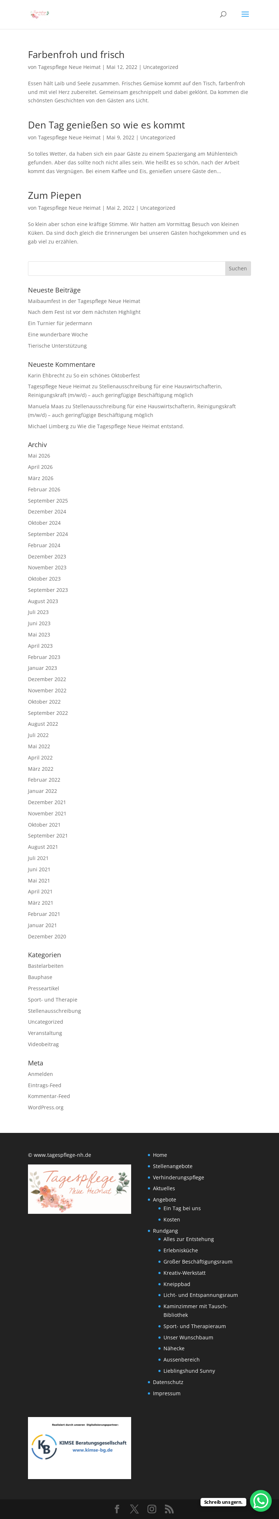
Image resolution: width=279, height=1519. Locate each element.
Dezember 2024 (47, 511)
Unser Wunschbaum (188, 1337)
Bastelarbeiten (46, 965)
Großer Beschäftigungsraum (197, 1261)
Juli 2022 (38, 735)
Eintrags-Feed (44, 1085)
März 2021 (40, 902)
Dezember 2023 (47, 556)
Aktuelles (164, 1188)
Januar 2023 (42, 667)
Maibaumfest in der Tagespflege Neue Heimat (84, 301)
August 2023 (43, 601)
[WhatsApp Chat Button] (261, 1501)
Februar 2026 (44, 489)
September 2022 (48, 712)
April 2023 (40, 645)
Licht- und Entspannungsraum (200, 1294)
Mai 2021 (39, 880)
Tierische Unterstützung (57, 345)
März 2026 (40, 478)
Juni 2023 (39, 623)
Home (160, 1154)
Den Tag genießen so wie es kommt (106, 124)
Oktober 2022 (44, 701)
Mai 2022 (39, 746)
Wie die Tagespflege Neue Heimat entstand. (130, 426)
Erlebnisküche (180, 1250)
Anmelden (40, 1073)
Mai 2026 (39, 455)
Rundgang (165, 1230)
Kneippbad (176, 1284)
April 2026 (40, 466)
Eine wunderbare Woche (58, 334)
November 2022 (47, 690)
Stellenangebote (173, 1166)
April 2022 (40, 757)
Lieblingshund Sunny (189, 1370)
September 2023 (48, 589)
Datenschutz (168, 1382)
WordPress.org (46, 1107)
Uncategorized (160, 67)
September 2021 (48, 835)
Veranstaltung (45, 1032)
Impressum (167, 1393)
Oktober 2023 (44, 578)
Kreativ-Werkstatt (184, 1272)
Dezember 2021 (47, 802)
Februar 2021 (44, 913)
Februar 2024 (44, 545)
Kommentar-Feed (49, 1096)
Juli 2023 (38, 612)
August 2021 (43, 846)
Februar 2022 (44, 779)
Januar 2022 (42, 790)
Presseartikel (43, 988)
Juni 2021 (39, 869)
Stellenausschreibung (54, 1010)
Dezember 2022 (47, 679)
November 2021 (47, 813)
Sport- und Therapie (52, 999)
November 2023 (47, 567)
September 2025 (48, 500)
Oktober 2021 (44, 824)
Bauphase (40, 977)
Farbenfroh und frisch (76, 54)
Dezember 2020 (47, 936)
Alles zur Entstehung (188, 1239)
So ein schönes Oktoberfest (106, 375)
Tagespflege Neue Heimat (69, 67)
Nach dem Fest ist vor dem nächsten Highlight (84, 311)
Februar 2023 (44, 657)
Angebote (164, 1199)
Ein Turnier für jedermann (60, 323)
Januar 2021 (42, 925)
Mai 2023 (39, 634)
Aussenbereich (181, 1359)
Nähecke (174, 1348)
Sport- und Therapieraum (194, 1326)
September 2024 (48, 534)
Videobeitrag (43, 1044)
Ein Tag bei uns (182, 1208)
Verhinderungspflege (178, 1177)
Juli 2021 (38, 858)
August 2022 (43, 723)
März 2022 (40, 768)
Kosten (171, 1219)
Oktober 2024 (44, 522)
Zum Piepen (54, 195)
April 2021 (40, 891)
